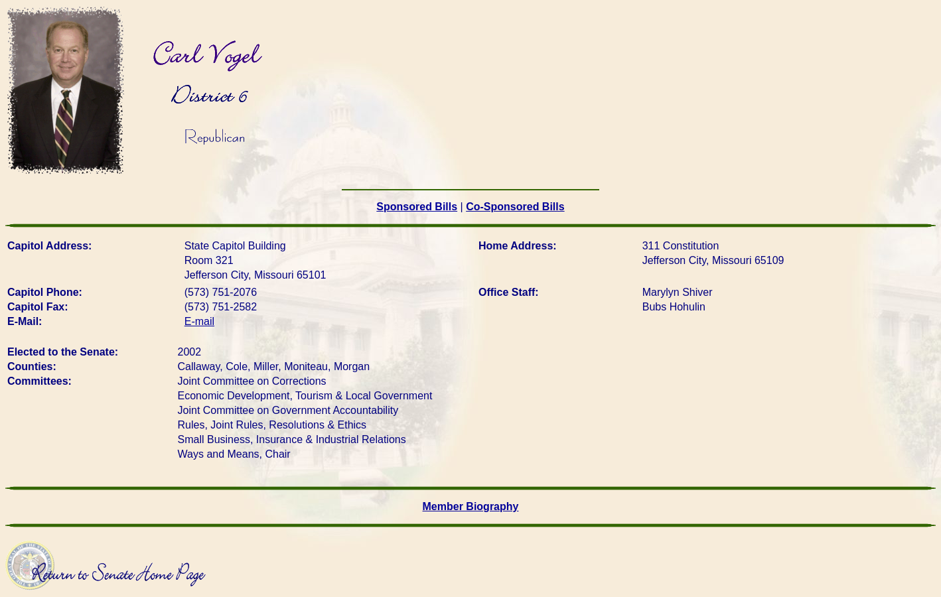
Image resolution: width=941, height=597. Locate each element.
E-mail (199, 321)
